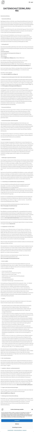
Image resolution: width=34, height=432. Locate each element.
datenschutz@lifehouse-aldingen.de (10, 74)
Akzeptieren (17, 420)
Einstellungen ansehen (17, 427)
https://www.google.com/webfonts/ (8, 189)
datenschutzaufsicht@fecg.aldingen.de (24, 384)
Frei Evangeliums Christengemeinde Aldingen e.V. (12, 85)
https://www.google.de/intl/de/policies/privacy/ (10, 258)
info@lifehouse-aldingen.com (9, 57)
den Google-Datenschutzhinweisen (12, 217)
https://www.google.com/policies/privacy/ (9, 205)
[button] (32, 409)
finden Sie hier (12, 223)
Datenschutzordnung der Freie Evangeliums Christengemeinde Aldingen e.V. (16, 65)
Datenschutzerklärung (18, 430)
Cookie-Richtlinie (10, 430)
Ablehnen (17, 424)
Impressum (24, 430)
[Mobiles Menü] (31, 2)
